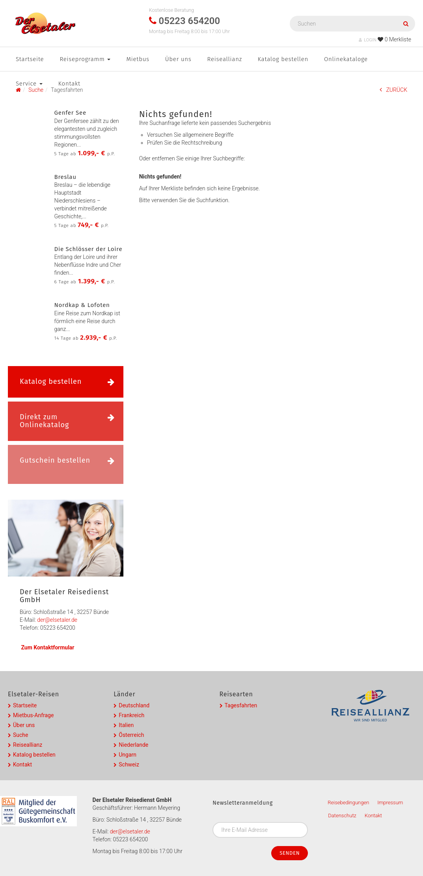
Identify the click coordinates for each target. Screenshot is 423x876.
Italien (126, 725)
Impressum (390, 802)
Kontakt (69, 83)
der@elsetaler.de (57, 620)
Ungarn (127, 754)
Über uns (178, 59)
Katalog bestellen (283, 59)
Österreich (131, 735)
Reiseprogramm (85, 59)
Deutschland (134, 705)
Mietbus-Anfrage (33, 715)
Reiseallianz (224, 59)
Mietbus (137, 59)
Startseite (30, 59)
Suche (20, 735)
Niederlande (133, 745)
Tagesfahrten (241, 705)
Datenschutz (342, 815)
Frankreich (131, 715)
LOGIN (367, 40)
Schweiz (129, 764)
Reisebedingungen (348, 802)
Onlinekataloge (346, 59)
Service (29, 83)
